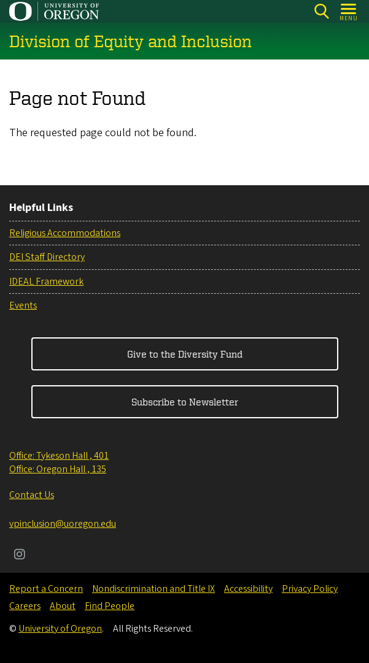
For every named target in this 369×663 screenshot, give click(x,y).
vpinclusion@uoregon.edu (62, 524)
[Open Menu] (349, 11)
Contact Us (31, 495)
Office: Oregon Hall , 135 (57, 469)
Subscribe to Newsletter (184, 401)
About (63, 606)
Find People (109, 606)
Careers (25, 606)
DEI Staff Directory (47, 257)
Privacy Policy (310, 589)
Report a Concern (46, 589)
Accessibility (248, 589)
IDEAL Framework (46, 281)
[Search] (321, 11)
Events (23, 305)
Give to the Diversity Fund (185, 353)
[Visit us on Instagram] (19, 555)
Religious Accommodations (64, 233)
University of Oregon (60, 628)
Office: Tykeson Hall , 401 (59, 455)
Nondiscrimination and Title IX (153, 589)
